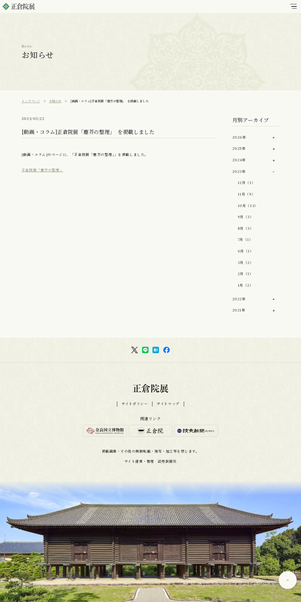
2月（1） (246, 273)
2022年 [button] (239, 298)
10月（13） (248, 205)
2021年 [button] (239, 310)
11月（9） (246, 194)
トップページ (31, 101)
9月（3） (246, 216)
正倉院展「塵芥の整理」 (42, 169)
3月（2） (246, 262)
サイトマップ (168, 403)
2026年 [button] (239, 137)
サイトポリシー (135, 403)
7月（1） (245, 239)
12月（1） (246, 182)
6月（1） (246, 250)
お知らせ (55, 101)
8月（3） (246, 228)
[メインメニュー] (293, 6)
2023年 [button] (239, 171)
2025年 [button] (239, 148)
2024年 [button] (239, 159)
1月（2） (246, 285)
